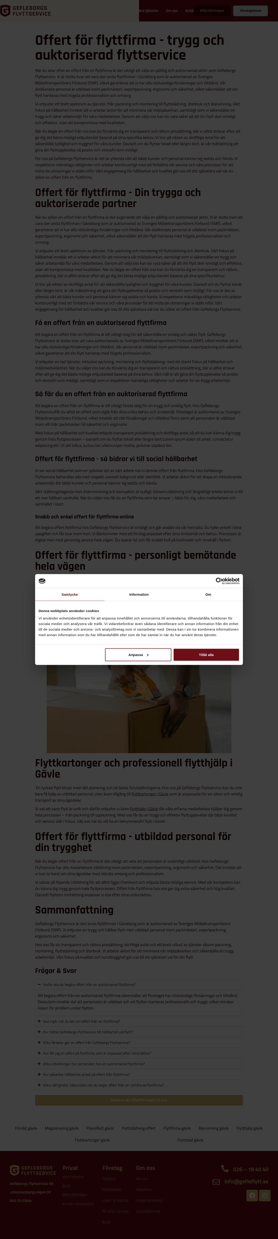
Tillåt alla (206, 654)
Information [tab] (139, 594)
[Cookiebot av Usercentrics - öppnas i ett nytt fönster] (219, 581)
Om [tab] (208, 594)
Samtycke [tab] (70, 594)
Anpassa (138, 654)
